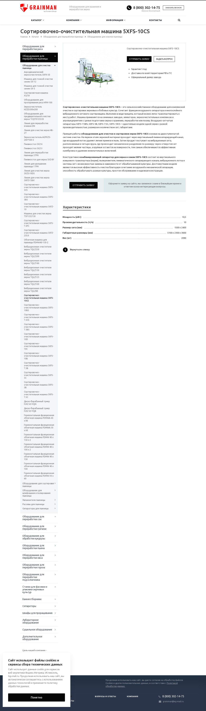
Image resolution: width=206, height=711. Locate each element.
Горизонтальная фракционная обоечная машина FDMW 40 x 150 (39, 456)
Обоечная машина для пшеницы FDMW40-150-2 (36, 241)
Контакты (155, 20)
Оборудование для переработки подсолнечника (33, 577)
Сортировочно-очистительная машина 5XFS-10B (38, 356)
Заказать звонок (173, 8)
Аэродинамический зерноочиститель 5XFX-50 (37, 73)
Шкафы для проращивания (37, 613)
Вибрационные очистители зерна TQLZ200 (37, 255)
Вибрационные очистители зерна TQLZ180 (37, 261)
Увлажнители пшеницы (33, 500)
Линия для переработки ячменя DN (36, 124)
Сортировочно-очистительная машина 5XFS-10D (38, 336)
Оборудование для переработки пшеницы (35, 57)
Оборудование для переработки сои (33, 518)
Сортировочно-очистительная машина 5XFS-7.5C (38, 394)
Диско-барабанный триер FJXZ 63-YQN (37, 402)
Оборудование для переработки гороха (33, 566)
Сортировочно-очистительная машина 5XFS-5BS (38, 197)
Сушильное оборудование (37, 629)
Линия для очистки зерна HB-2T (38, 131)
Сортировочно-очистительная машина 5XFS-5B (38, 385)
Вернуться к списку (76, 249)
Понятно (36, 697)
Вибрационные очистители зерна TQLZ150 (37, 268)
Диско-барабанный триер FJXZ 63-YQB (37, 409)
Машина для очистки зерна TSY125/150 (37, 214)
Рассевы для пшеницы (33, 504)
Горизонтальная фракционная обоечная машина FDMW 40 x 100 (39, 466)
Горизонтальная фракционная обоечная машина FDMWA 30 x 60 (39, 427)
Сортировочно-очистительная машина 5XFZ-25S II (38, 233)
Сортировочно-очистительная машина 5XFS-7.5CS (38, 317)
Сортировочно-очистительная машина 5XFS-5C (38, 375)
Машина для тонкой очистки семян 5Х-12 (38, 80)
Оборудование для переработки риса (33, 47)
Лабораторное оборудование (30, 621)
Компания (73, 20)
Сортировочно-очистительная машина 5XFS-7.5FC (38, 223)
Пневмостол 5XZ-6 (33, 144)
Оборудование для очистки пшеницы (36, 66)
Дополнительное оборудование (32, 638)
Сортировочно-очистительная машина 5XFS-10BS (38, 307)
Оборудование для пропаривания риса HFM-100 (38, 101)
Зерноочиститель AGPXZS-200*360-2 (37, 138)
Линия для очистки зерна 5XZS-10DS (36, 172)
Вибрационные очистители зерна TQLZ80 (37, 289)
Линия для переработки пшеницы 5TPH (36, 153)
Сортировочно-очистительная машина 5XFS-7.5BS (38, 327)
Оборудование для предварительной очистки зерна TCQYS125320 (37, 116)
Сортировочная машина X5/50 (36, 94)
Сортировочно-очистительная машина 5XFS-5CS (38, 187)
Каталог (37, 20)
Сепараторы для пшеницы (35, 508)
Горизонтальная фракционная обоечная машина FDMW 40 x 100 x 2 (39, 447)
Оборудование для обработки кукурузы (33, 537)
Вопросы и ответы (105, 696)
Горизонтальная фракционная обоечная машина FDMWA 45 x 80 (39, 418)
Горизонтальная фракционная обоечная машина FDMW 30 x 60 (39, 476)
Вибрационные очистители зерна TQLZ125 (37, 275)
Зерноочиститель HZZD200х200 (33, 108)
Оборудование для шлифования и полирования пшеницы (36, 493)
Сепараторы (29, 606)
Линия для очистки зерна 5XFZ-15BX (36, 179)
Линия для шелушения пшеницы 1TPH (35, 165)
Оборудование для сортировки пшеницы (38, 484)
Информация (115, 20)
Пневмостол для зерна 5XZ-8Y (39, 159)
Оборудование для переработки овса (33, 556)
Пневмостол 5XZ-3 (33, 148)
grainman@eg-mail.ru (173, 701)
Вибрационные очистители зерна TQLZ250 (37, 248)
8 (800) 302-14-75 (146, 7)
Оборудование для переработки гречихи (34, 527)
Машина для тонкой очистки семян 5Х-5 (38, 87)
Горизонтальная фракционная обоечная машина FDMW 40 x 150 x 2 (39, 437)
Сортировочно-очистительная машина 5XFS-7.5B (38, 365)
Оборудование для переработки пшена (33, 547)
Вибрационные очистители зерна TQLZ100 (37, 282)
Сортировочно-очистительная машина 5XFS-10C (38, 346)
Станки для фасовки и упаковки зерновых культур (34, 589)
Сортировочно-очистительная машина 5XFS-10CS (38, 298)
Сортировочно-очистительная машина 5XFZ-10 (38, 206)
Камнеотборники (31, 599)
